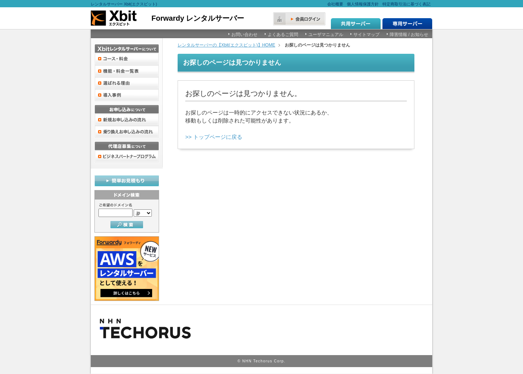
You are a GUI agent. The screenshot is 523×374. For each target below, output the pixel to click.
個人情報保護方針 (363, 4)
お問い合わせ (244, 34)
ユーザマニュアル (325, 34)
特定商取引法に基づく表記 (406, 4)
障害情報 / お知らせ (409, 34)
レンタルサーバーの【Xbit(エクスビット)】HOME (226, 45)
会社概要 (335, 4)
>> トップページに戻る (213, 137)
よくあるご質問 (283, 34)
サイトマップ (366, 34)
